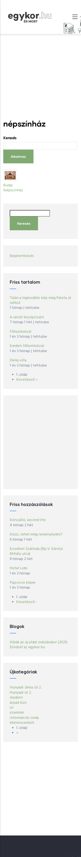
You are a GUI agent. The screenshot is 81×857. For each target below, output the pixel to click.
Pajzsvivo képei (23, 583)
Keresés (9, 138)
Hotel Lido (18, 568)
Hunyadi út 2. (21, 693)
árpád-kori (18, 703)
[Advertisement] (40, 76)
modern (16, 698)
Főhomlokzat (21, 332)
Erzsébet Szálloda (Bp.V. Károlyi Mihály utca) (36, 551)
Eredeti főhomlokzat (27, 346)
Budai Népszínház (13, 187)
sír (12, 708)
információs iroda (24, 718)
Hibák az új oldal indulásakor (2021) (38, 642)
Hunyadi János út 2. (26, 687)
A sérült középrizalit (27, 317)
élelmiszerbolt (22, 723)
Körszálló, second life (28, 520)
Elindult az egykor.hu (27, 647)
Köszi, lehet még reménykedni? (36, 534)
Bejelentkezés (22, 256)
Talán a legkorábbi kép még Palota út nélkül (40, 300)
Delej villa (18, 360)
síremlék (17, 713)
